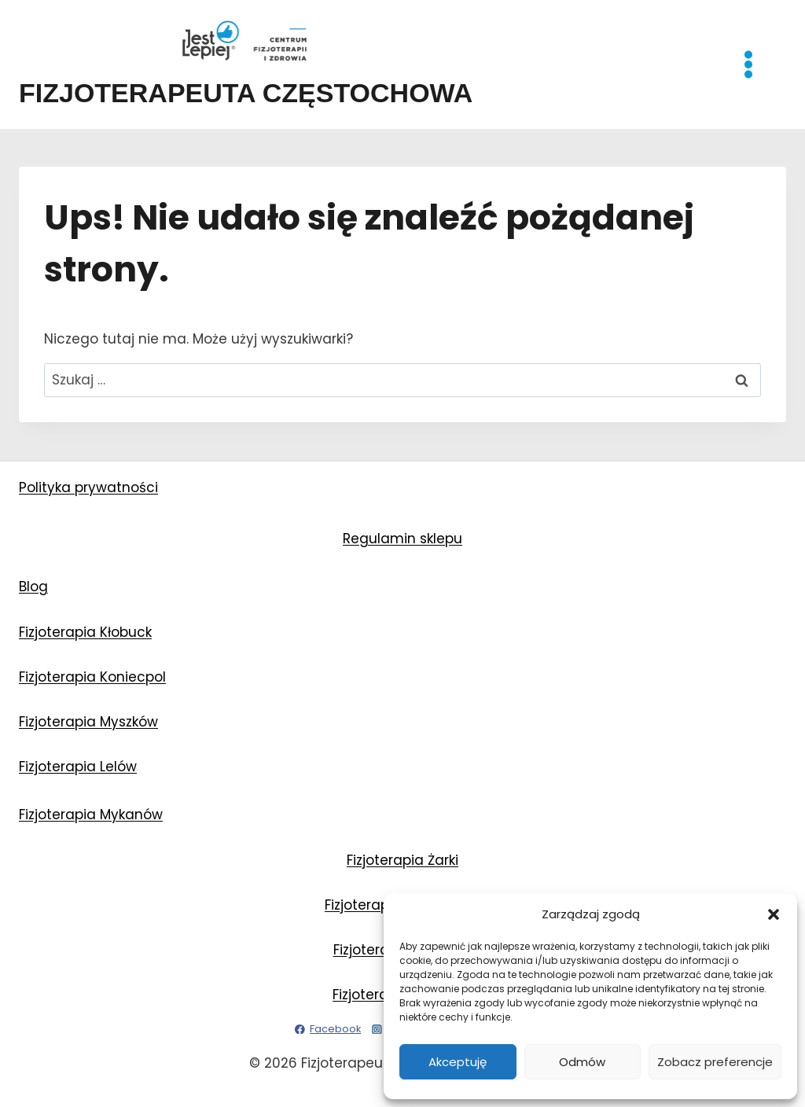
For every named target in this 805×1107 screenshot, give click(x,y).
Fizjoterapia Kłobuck (85, 632)
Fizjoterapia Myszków (88, 721)
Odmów (582, 1062)
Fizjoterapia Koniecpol (92, 677)
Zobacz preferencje (715, 1062)
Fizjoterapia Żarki (402, 860)
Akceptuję (457, 1062)
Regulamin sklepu (402, 538)
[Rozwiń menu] (756, 64)
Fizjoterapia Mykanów (91, 814)
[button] (773, 914)
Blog (33, 586)
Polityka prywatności (88, 487)
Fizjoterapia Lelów (78, 766)
